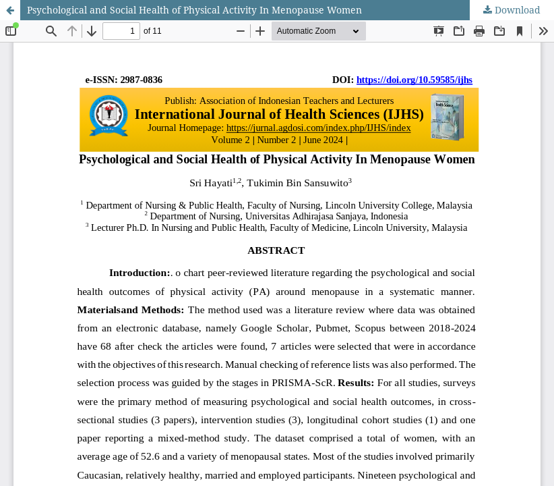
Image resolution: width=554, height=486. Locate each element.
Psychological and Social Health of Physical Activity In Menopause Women (194, 9)
